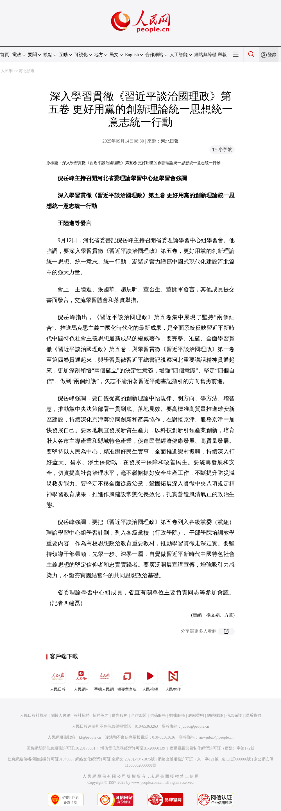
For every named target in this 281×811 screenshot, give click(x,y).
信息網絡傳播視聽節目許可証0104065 (40, 759)
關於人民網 (61, 715)
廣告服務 (120, 715)
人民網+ (81, 678)
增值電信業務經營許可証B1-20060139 (132, 748)
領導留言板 (127, 678)
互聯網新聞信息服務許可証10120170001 (61, 748)
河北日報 (170, 141)
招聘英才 (100, 715)
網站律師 (215, 715)
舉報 (222, 54)
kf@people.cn (90, 737)
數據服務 (177, 715)
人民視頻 (150, 678)
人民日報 (58, 678)
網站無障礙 (205, 54)
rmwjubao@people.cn (216, 737)
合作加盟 (139, 715)
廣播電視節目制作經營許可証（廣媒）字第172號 (212, 748)
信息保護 (234, 715)
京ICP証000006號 (236, 759)
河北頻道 (27, 71)
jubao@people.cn (195, 726)
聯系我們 (253, 715)
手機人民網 (104, 678)
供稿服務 (158, 715)
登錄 (272, 54)
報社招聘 (82, 715)
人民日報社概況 (33, 715)
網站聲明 (196, 715)
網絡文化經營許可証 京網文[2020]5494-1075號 (115, 759)
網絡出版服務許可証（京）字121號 (188, 759)
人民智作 (173, 678)
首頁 (4, 54)
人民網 (7, 71)
